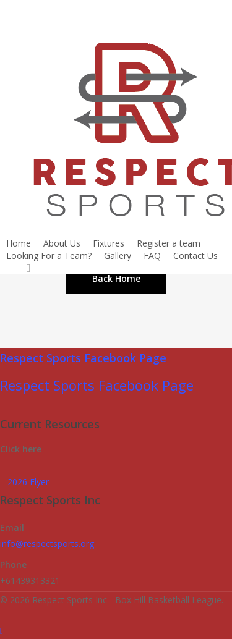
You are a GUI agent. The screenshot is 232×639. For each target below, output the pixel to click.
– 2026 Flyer (24, 482)
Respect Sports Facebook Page (83, 357)
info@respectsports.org (47, 543)
